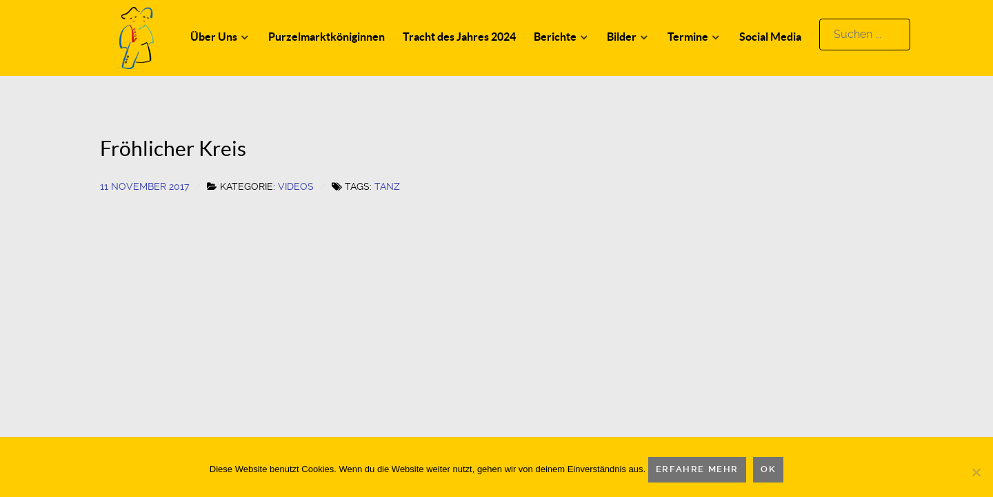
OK (768, 469)
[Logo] (136, 36)
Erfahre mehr (697, 469)
